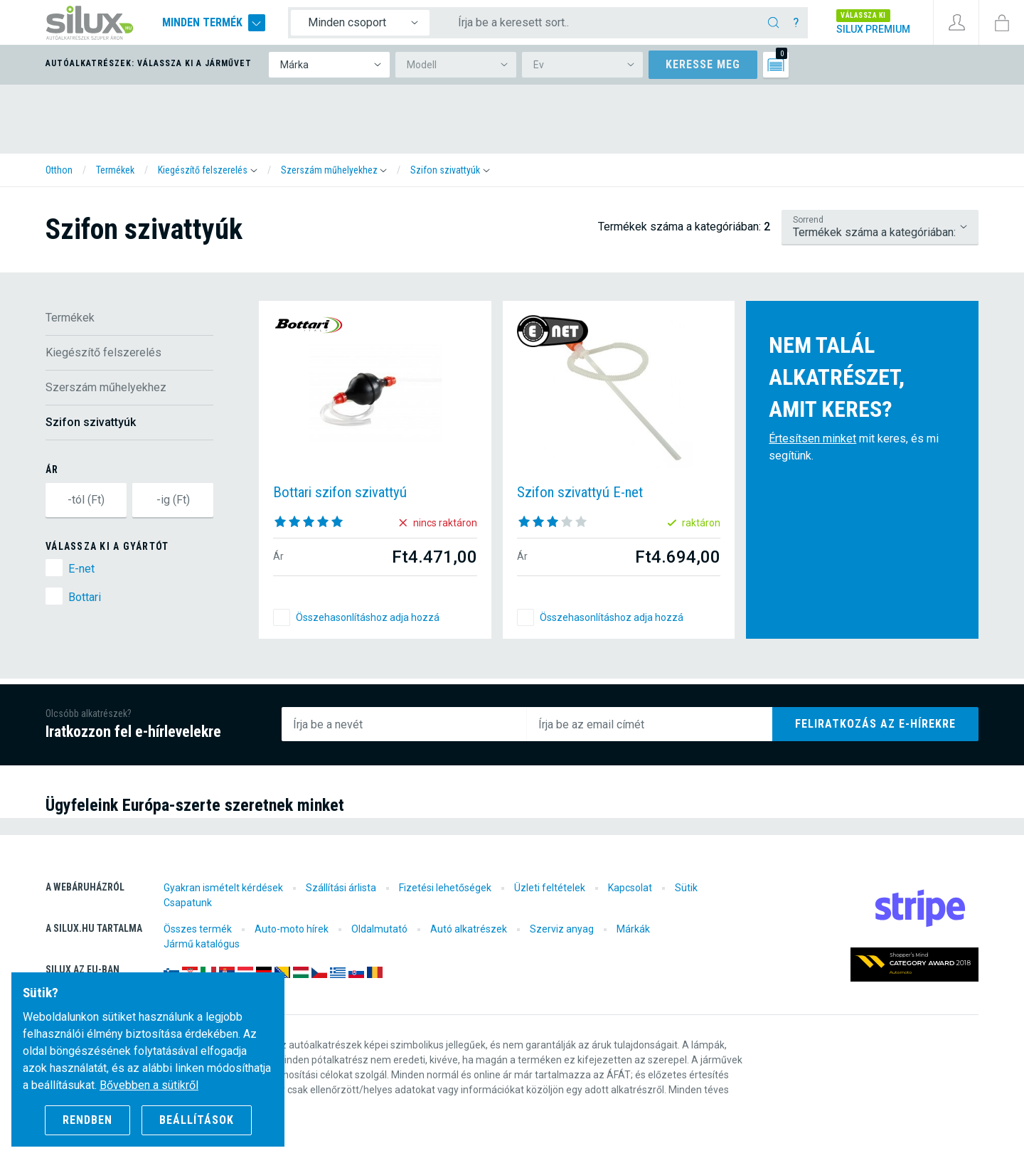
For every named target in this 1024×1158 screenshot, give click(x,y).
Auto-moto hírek (292, 929)
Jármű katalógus (202, 944)
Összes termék (198, 929)
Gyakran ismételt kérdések (223, 887)
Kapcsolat (630, 887)
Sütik (686, 887)
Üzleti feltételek (549, 887)
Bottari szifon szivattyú (340, 492)
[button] (207, 170)
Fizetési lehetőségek (445, 887)
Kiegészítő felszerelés (103, 352)
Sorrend (808, 220)
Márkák (633, 929)
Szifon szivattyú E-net (580, 492)
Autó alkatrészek (468, 929)
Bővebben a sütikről (149, 1085)
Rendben (87, 1120)
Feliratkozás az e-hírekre (875, 724)
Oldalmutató (379, 929)
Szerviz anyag (562, 929)
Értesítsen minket (812, 438)
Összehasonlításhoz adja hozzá (367, 617)
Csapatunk (188, 902)
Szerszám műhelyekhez (106, 387)
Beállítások (196, 1120)
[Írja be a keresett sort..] (601, 23)
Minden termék (213, 22)
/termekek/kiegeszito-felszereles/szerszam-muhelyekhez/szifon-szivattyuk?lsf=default (880, 227)
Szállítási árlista (341, 887)
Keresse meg (703, 64)
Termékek (70, 317)
